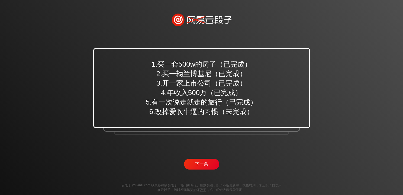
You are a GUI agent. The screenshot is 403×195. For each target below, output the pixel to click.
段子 (203, 190)
